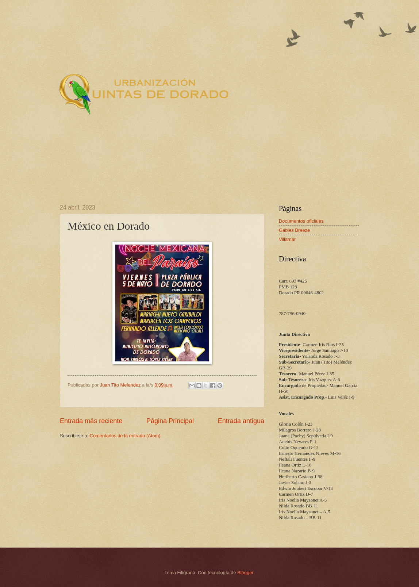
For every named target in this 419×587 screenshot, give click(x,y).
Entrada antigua (241, 421)
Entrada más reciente (91, 421)
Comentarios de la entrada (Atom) (125, 435)
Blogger (245, 572)
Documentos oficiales (301, 221)
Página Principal (170, 421)
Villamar (287, 239)
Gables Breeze (294, 230)
